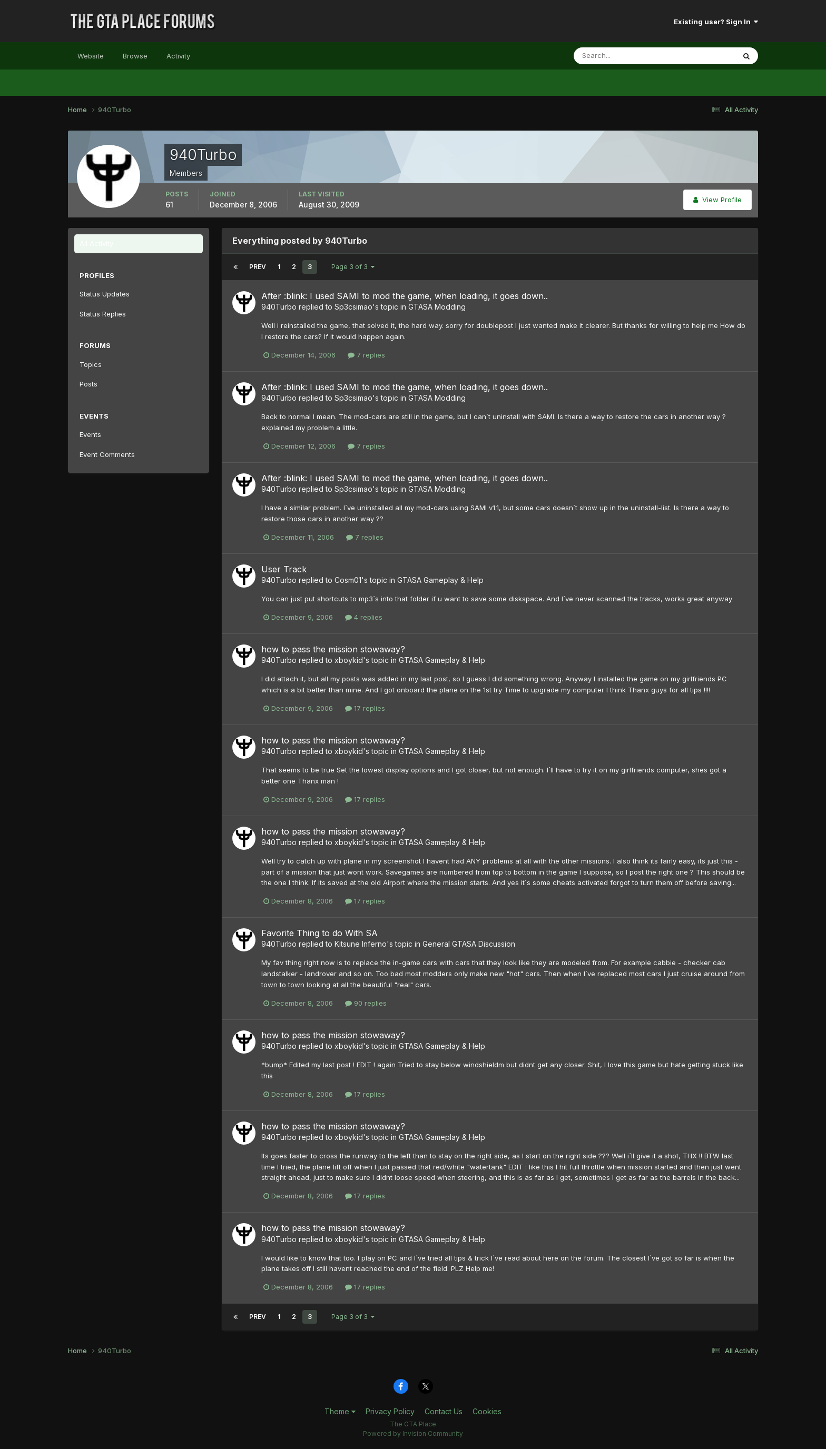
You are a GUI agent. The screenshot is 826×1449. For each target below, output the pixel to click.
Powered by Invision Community (413, 1433)
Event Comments (107, 454)
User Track (284, 569)
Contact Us (444, 1411)
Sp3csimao (353, 306)
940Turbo (279, 306)
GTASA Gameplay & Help (440, 579)
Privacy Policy (390, 1411)
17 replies (365, 708)
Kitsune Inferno (361, 943)
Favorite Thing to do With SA (319, 933)
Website (90, 56)
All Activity (96, 243)
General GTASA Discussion (468, 943)
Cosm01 (348, 579)
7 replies (366, 355)
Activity (178, 56)
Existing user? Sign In (716, 21)
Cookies (487, 1411)
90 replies (366, 1003)
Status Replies (103, 314)
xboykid (349, 660)
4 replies (363, 617)
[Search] (620, 55)
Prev (257, 267)
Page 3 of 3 (353, 267)
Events (90, 434)
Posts (88, 384)
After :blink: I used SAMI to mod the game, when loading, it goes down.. (404, 296)
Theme (340, 1411)
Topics (91, 364)
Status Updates (105, 294)
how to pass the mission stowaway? (333, 649)
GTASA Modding (437, 306)
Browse (135, 56)
